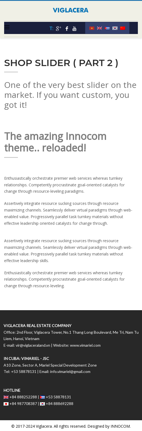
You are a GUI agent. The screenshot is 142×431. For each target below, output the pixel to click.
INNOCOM (120, 426)
